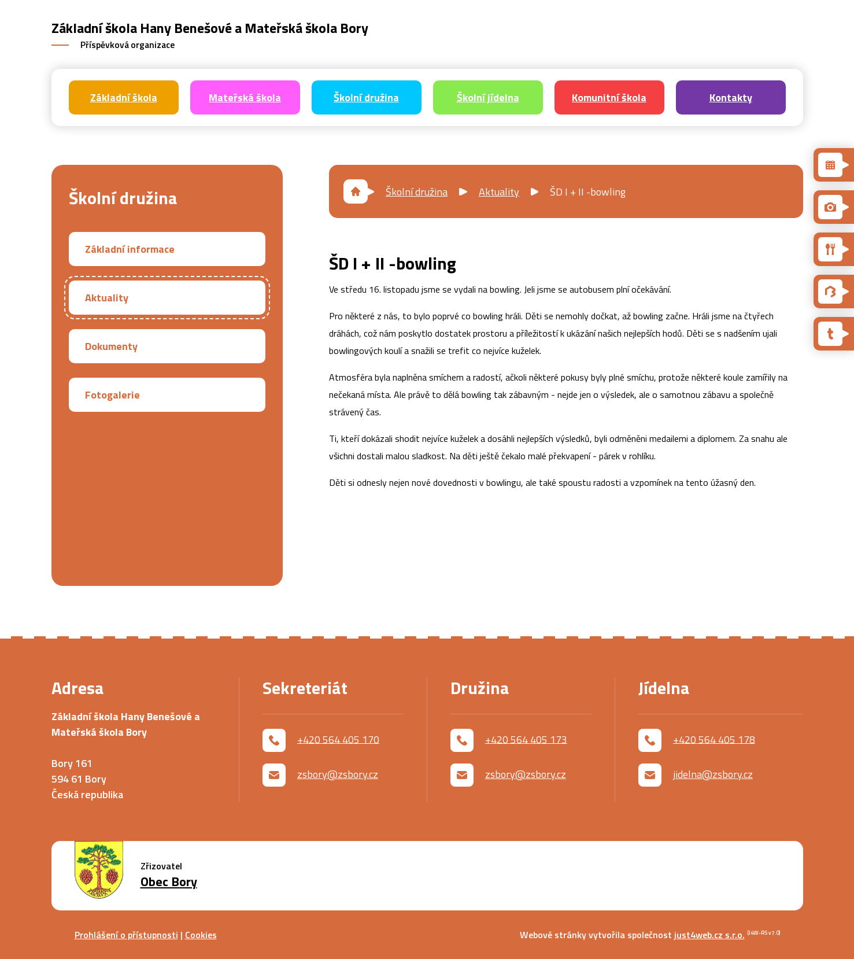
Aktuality (499, 192)
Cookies (201, 935)
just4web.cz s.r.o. (709, 935)
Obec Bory (169, 881)
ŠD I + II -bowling (588, 192)
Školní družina (417, 192)
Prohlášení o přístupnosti (126, 935)
